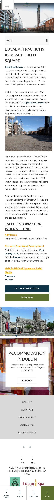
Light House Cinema (34, 102)
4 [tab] (29, 335)
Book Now (27, 297)
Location (27, 409)
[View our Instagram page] (30, 446)
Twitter (9, 279)
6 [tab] (37, 335)
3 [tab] (24, 335)
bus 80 (16, 257)
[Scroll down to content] (24, 25)
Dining (20, 493)
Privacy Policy (27, 417)
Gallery (27, 402)
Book (47, 493)
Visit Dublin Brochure (27, 288)
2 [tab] (20, 335)
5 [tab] (33, 335)
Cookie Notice (27, 432)
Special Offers (6, 493)
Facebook (10, 276)
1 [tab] (16, 335)
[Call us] (22, 459)
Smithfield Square (14, 67)
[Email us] (32, 459)
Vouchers (34, 493)
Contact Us (27, 424)
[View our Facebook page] (24, 446)
